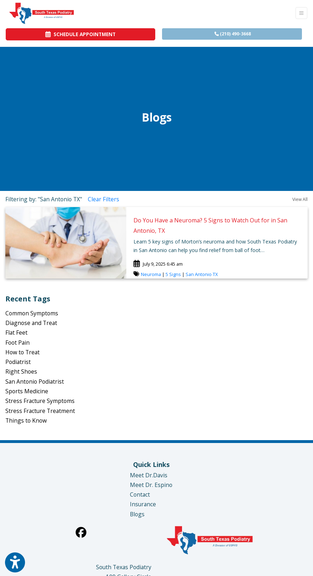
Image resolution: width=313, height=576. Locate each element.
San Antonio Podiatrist (34, 381)
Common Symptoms (31, 313)
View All (300, 199)
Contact (140, 494)
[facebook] (81, 532)
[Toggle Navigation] (301, 13)
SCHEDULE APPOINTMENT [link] (80, 34)
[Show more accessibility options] (15, 562)
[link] (217, 224)
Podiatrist (18, 362)
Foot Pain (17, 342)
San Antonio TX (202, 274)
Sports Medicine (26, 391)
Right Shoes (21, 371)
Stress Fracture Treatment (40, 411)
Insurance (143, 504)
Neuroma (151, 274)
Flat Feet (16, 332)
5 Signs (173, 274)
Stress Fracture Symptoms (40, 401)
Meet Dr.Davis (148, 475)
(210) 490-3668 (232, 34)
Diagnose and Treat (31, 323)
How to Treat (22, 352)
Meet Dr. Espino (151, 485)
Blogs (137, 514)
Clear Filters (103, 199)
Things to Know (26, 420)
